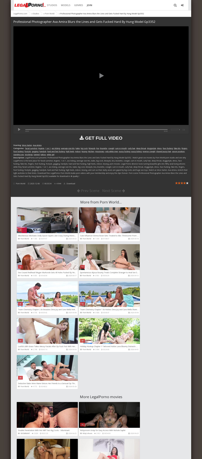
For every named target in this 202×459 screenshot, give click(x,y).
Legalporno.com (27, 5)
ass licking (56, 148)
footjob (27, 151)
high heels (70, 151)
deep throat (141, 148)
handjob (42, 151)
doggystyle (151, 148)
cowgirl (111, 148)
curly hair (131, 148)
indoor (78, 151)
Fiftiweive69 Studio (84, 434)
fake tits (177, 148)
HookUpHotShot (139, 397)
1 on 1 (48, 148)
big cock (84, 148)
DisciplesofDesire (83, 397)
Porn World (20, 183)
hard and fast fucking (56, 151)
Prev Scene (88, 190)
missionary (99, 151)
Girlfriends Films (139, 360)
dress (159, 148)
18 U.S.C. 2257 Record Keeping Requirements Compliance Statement (95, 454)
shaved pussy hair (163, 151)
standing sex (18, 154)
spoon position (178, 151)
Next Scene (113, 190)
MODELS (63, 5)
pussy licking (136, 151)
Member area (31, 447)
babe (78, 148)
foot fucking (18, 151)
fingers (184, 148)
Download (69, 183)
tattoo (43, 154)
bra (97, 148)
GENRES (76, 5)
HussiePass (25, 397)
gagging (35, 151)
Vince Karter (27, 145)
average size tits (68, 148)
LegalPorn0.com (32, 454)
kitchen (91, 151)
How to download (50, 447)
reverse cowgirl (149, 151)
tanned (37, 154)
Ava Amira (37, 145)
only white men (111, 151)
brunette (103, 148)
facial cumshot (31, 148)
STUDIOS (50, 5)
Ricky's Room (82, 360)
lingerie (41, 148)
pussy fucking (124, 151)
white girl (50, 154)
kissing (84, 151)
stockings (29, 154)
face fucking (168, 148)
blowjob (92, 148)
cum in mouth (121, 148)
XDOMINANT (25, 360)
